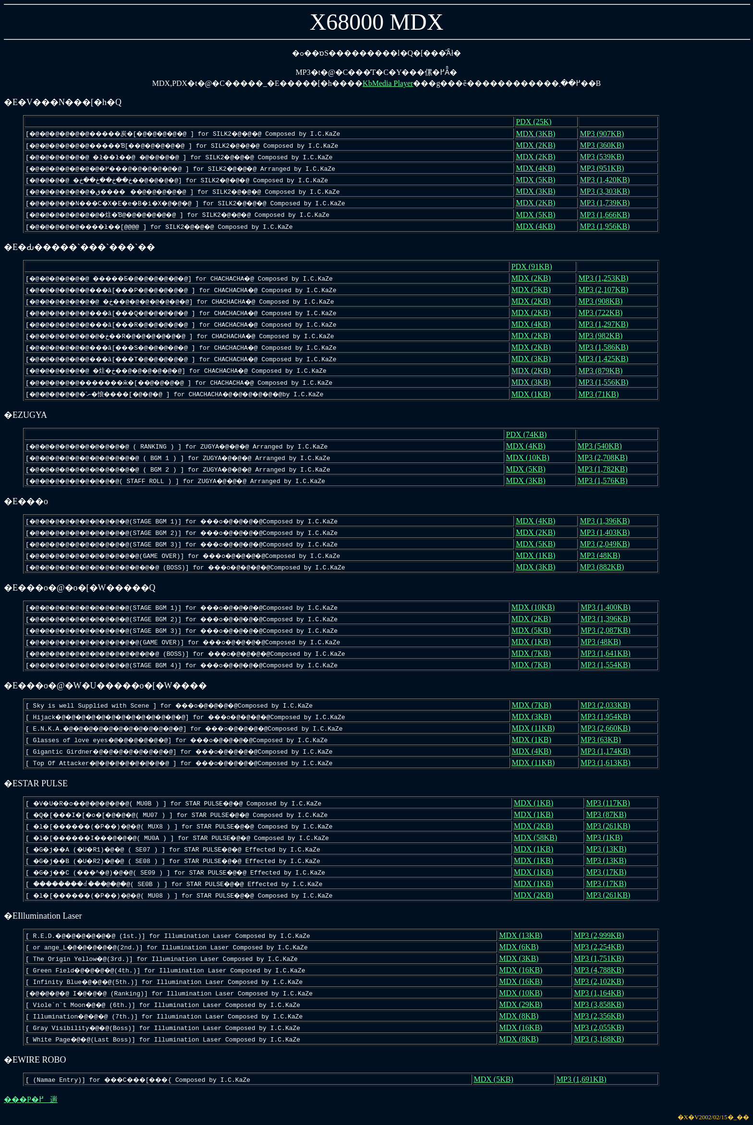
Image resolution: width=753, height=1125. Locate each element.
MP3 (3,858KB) (601, 1004)
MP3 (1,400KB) (610, 607)
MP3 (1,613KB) (610, 762)
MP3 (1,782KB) (606, 469)
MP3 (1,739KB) (609, 203)
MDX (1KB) (539, 394)
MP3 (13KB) (609, 849)
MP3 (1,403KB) (609, 532)
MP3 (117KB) (611, 803)
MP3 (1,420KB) (609, 180)
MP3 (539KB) (606, 157)
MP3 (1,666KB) (609, 215)
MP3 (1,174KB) (610, 751)
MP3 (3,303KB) (609, 191)
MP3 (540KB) (603, 446)
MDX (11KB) (541, 728)
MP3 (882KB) (606, 567)
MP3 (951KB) (606, 168)
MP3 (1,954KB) (610, 716)
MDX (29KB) (524, 1004)
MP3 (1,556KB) (607, 382)
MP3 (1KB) (607, 837)
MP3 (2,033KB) (610, 705)
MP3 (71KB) (603, 394)
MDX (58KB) (541, 837)
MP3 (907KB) (606, 134)
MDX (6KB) (522, 947)
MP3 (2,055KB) (601, 1027)
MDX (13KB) (524, 935)
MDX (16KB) (524, 970)
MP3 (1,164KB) (601, 993)
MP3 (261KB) (611, 826)
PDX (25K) (541, 122)
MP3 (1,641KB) (610, 653)
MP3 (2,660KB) (610, 728)
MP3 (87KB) (609, 814)
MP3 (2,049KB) (609, 544)
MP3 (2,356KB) (601, 1016)
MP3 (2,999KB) (601, 935)
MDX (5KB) (543, 180)
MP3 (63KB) (605, 739)
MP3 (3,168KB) (601, 1039)
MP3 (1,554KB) (610, 665)
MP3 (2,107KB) (607, 289)
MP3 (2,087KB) (610, 630)
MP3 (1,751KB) (601, 958)
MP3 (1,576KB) (606, 480)
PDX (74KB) (532, 434)
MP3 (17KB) (609, 872)
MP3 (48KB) (604, 555)
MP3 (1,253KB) (607, 278)
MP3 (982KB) (605, 336)
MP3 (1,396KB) (609, 521)
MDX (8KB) (522, 1016)
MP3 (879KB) (605, 371)
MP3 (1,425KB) (607, 359)
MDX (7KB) (539, 653)
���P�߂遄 (31, 1099)
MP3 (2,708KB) (606, 457)
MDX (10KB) (534, 457)
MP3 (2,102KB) (601, 981)
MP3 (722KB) (605, 312)
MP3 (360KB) (606, 145)
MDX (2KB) (543, 145)
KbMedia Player (388, 83)
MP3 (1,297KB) (607, 324)
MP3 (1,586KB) (607, 347)
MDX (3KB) (543, 134)
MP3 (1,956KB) (609, 226)
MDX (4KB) (543, 168)
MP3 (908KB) (605, 301)
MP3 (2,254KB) (601, 947)
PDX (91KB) (539, 266)
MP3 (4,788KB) (601, 970)
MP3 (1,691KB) (585, 1079)
